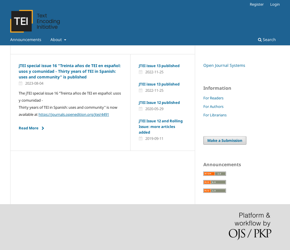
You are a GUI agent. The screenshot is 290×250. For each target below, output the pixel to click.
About (56, 39)
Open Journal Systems (224, 65)
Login (275, 4)
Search (267, 39)
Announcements (25, 39)
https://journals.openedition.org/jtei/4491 (74, 114)
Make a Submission (224, 140)
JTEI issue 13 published (159, 65)
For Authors (213, 106)
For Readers (213, 98)
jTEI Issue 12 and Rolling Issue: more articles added (161, 126)
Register (257, 4)
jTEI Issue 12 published (159, 102)
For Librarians (215, 114)
